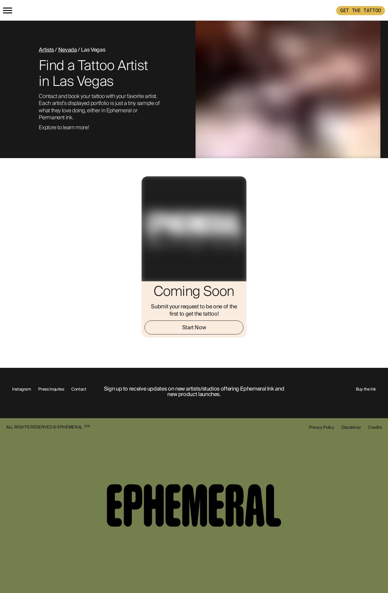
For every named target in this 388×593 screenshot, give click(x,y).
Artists (46, 49)
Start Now (194, 327)
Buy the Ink (366, 389)
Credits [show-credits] (375, 427)
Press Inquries (51, 389)
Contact (78, 389)
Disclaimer (351, 427)
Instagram (21, 389)
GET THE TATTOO (360, 10)
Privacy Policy (321, 427)
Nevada (67, 49)
